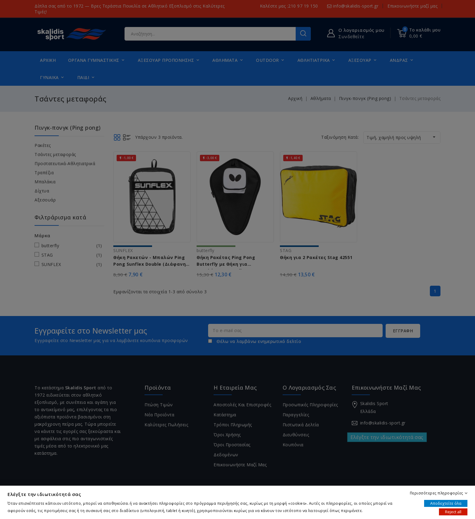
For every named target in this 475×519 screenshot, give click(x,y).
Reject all (453, 511)
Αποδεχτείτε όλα (445, 503)
